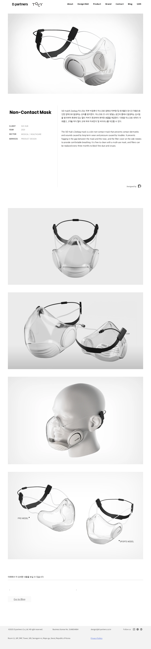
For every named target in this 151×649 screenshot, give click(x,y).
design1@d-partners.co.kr (101, 629)
